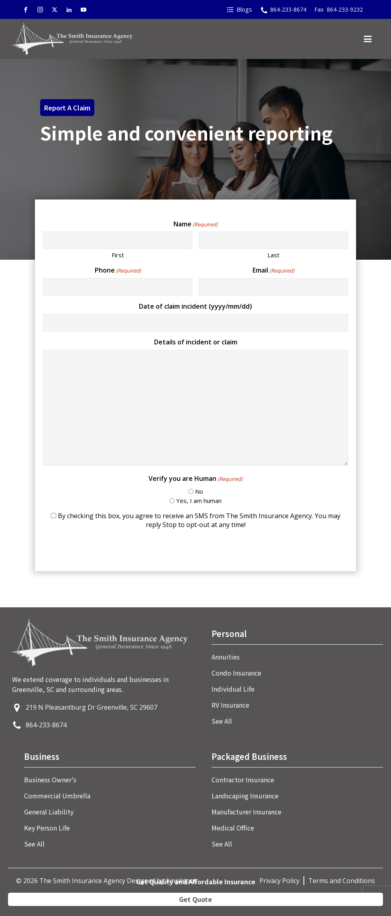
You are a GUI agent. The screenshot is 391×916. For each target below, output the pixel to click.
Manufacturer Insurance (246, 811)
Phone (118, 270)
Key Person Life (47, 828)
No (199, 491)
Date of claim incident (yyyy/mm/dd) (195, 306)
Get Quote (195, 899)
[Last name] (273, 240)
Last (273, 255)
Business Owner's (50, 779)
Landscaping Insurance (245, 795)
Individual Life (233, 689)
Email (273, 270)
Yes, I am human (199, 501)
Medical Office (233, 828)
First (118, 255)
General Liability (48, 811)
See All (222, 721)
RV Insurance (230, 705)
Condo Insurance (236, 673)
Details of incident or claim (195, 342)
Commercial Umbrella (57, 795)
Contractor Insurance (243, 779)
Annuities (226, 657)
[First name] (117, 240)
